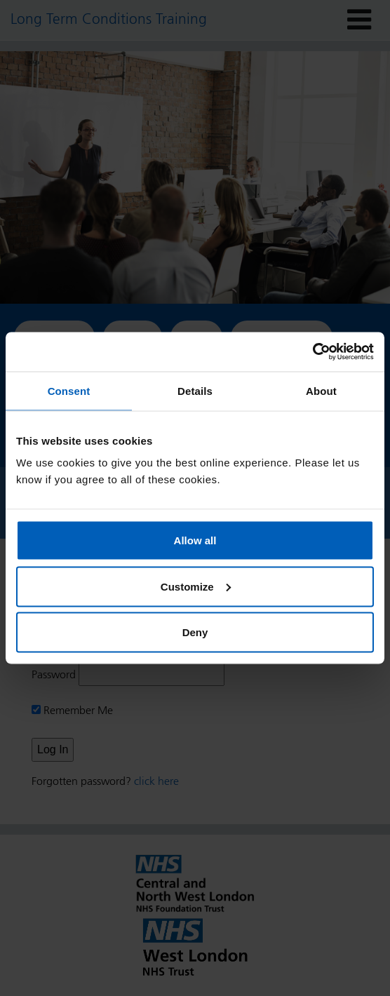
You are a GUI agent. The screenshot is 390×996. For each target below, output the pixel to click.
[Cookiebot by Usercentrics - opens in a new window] (312, 352)
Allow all (195, 540)
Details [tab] (195, 390)
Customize (196, 586)
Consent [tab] (69, 390)
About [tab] (321, 390)
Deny (195, 632)
